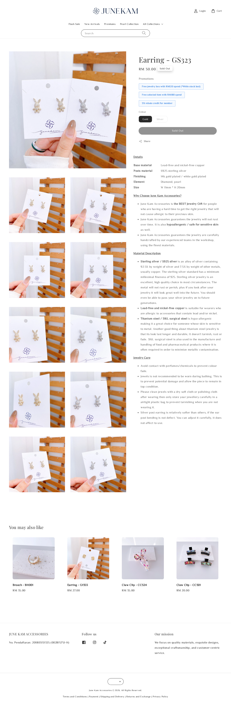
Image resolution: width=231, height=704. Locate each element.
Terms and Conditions (75, 696)
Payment (93, 696)
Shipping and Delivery (112, 696)
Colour (142, 112)
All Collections (151, 24)
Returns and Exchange (138, 696)
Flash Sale (74, 24)
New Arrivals (92, 24)
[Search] (144, 33)
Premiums (110, 24)
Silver (160, 119)
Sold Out (178, 130)
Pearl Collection (129, 24)
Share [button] (145, 141)
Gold (145, 119)
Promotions (146, 78)
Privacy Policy (160, 696)
